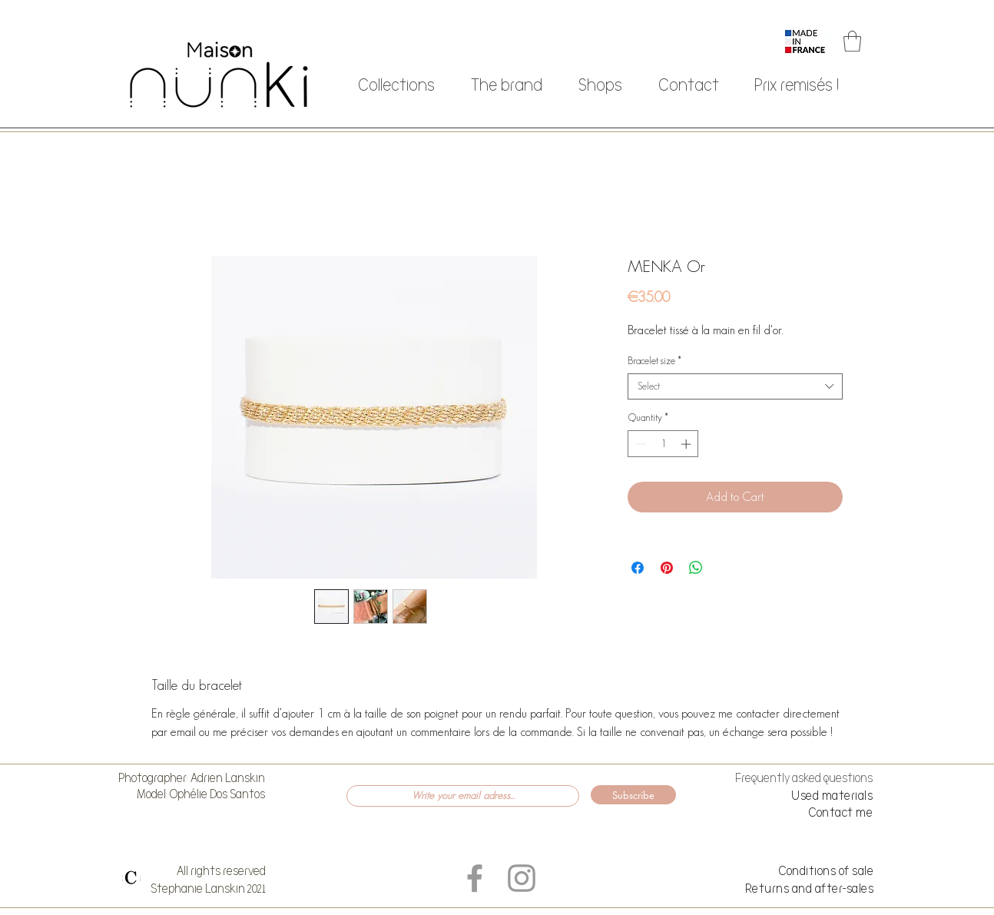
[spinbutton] (663, 444)
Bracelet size (654, 360)
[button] (852, 41)
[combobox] (735, 386)
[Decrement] (639, 444)
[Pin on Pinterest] (667, 568)
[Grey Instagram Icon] (521, 878)
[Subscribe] (633, 794)
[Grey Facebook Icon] (474, 878)
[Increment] (687, 444)
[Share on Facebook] (637, 568)
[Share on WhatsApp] (696, 568)
